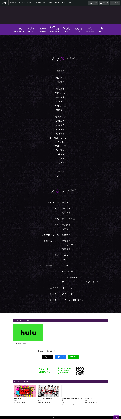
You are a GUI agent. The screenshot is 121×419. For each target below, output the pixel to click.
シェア (60, 356)
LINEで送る (73, 357)
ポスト (47, 356)
